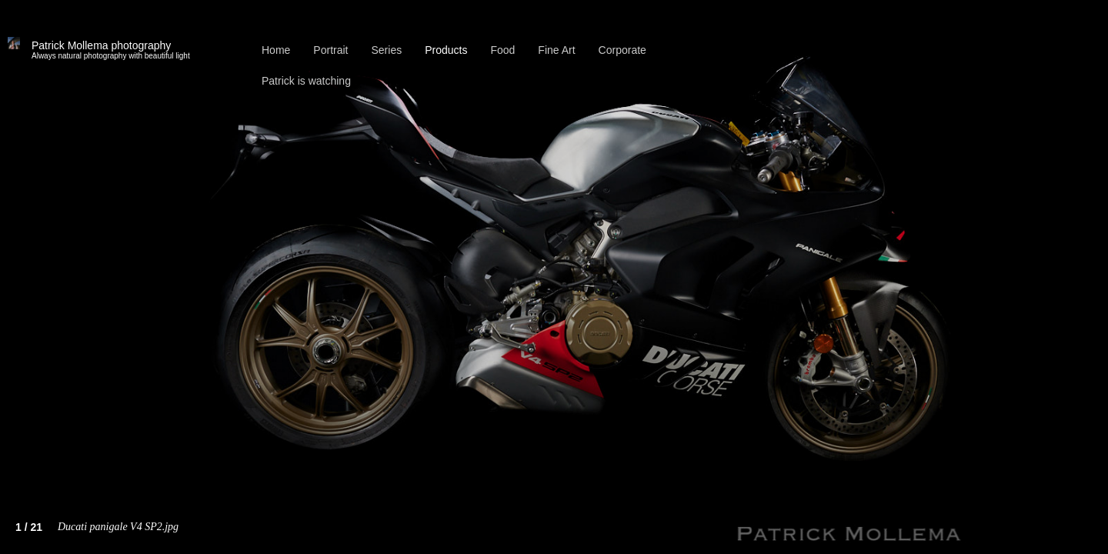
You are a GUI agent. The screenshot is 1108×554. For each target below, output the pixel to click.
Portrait (330, 50)
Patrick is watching (306, 81)
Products (446, 50)
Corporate (622, 50)
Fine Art (556, 50)
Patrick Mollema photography (111, 50)
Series (386, 50)
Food (502, 50)
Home (276, 50)
